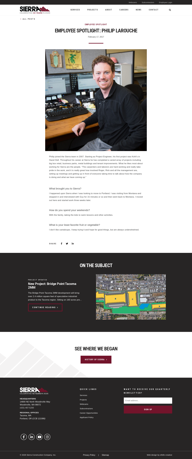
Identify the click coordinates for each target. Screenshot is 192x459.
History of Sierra (95, 359)
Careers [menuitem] (123, 10)
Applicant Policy (87, 417)
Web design (152, 455)
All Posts (29, 19)
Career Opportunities (89, 413)
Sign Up (148, 409)
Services (83, 395)
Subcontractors (148, 2)
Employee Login (165, 2)
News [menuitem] (138, 10)
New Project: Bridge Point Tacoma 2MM (52, 285)
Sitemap (105, 455)
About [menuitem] (108, 10)
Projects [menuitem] (92, 10)
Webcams (133, 2)
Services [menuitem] (75, 10)
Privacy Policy (89, 455)
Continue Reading (44, 307)
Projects (83, 400)
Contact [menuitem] (154, 10)
